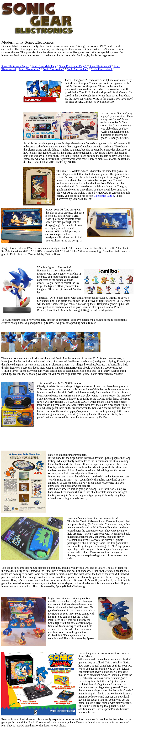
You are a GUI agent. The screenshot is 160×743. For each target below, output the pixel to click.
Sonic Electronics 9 (101, 69)
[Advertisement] (11, 149)
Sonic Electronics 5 (29, 69)
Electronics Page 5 (104, 195)
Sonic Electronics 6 (53, 69)
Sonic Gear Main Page (44, 66)
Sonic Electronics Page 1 (15, 66)
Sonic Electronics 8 (77, 69)
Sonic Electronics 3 (100, 66)
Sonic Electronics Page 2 (73, 66)
